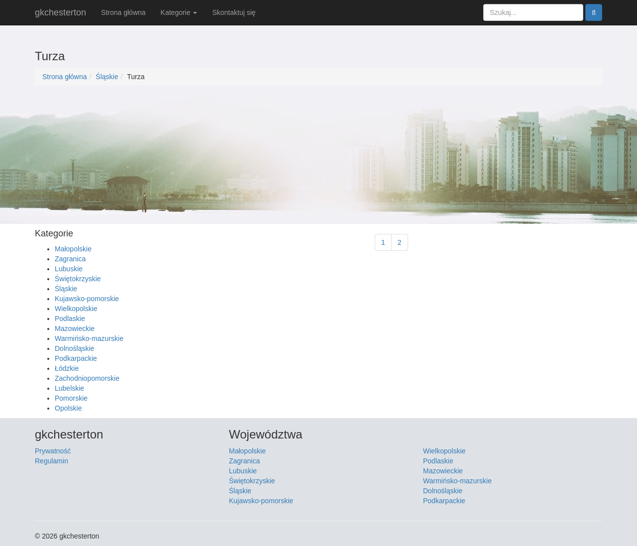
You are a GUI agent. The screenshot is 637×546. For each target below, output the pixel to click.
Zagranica (70, 259)
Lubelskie (69, 388)
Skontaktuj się (233, 12)
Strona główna (123, 12)
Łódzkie (67, 368)
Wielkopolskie (76, 309)
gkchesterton (60, 12)
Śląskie (107, 77)
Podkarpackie (76, 358)
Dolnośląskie (74, 348)
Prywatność (53, 451)
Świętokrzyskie (78, 279)
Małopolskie (73, 249)
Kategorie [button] (179, 12)
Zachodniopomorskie (87, 378)
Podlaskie (70, 319)
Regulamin (51, 461)
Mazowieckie (75, 328)
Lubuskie (69, 269)
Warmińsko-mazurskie (89, 338)
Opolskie (68, 408)
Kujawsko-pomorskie (87, 299)
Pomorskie (71, 398)
